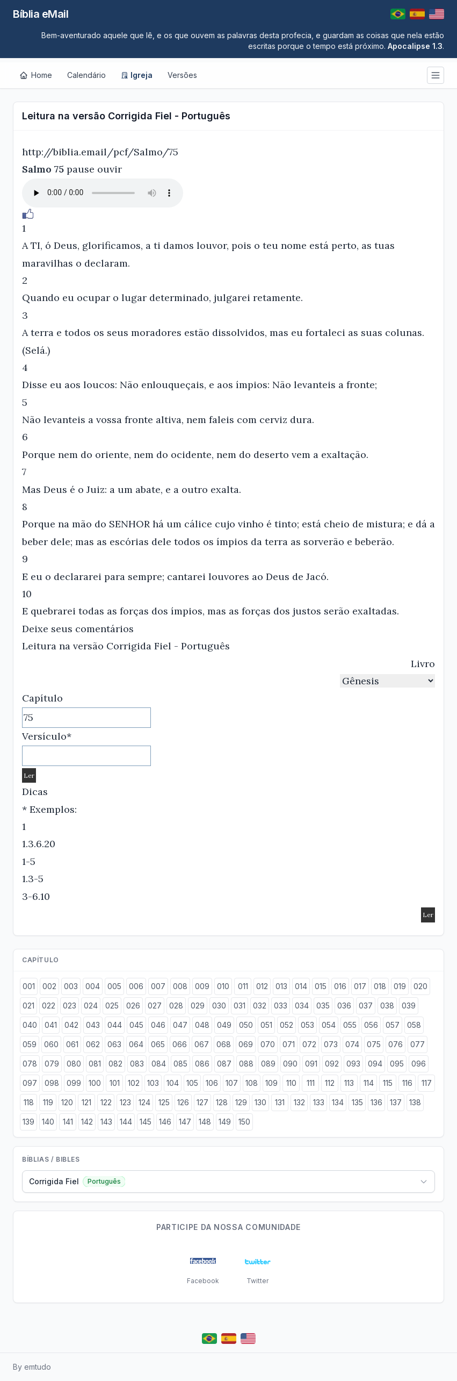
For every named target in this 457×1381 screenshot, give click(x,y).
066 (179, 1044)
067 (201, 1044)
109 (271, 1082)
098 (52, 1082)
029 (198, 1005)
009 (202, 986)
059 (30, 1044)
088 (246, 1063)
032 (259, 1005)
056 (371, 1024)
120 (67, 1102)
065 (158, 1044)
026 (133, 1005)
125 (164, 1102)
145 (145, 1121)
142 (87, 1121)
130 (260, 1102)
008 (180, 986)
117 (427, 1082)
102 (134, 1082)
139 (28, 1121)
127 (202, 1102)
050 (246, 1024)
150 (244, 1121)
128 (222, 1102)
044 (114, 1024)
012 (262, 986)
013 (281, 986)
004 (92, 986)
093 (353, 1063)
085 (180, 1063)
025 (112, 1005)
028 (176, 1005)
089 (268, 1063)
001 (29, 986)
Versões (182, 75)
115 (388, 1082)
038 (387, 1005)
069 (245, 1044)
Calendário (86, 75)
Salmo (37, 169)
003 (71, 986)
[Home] (36, 75)
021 (28, 1005)
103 (153, 1082)
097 (30, 1082)
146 (165, 1121)
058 (414, 1024)
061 (72, 1044)
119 (48, 1102)
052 (286, 1024)
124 (144, 1102)
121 (86, 1102)
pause (81, 169)
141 (68, 1121)
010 (223, 986)
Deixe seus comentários (78, 628)
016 (340, 986)
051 (266, 1024)
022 (48, 1005)
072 (309, 1044)
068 (223, 1044)
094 (375, 1063)
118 (29, 1102)
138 (415, 1102)
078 (30, 1063)
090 (290, 1063)
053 (307, 1024)
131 (280, 1102)
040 (30, 1024)
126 (183, 1102)
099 (74, 1082)
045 (136, 1024)
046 (158, 1024)
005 (114, 986)
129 (241, 1102)
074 (352, 1044)
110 (291, 1082)
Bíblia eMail (40, 14)
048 (202, 1024)
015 (321, 986)
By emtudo (32, 1366)
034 (302, 1005)
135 (357, 1102)
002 (49, 986)
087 (224, 1063)
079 (52, 1063)
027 (155, 1005)
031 (239, 1005)
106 (212, 1082)
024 (91, 1005)
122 (106, 1102)
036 (344, 1005)
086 (202, 1063)
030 (219, 1005)
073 (331, 1044)
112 (330, 1082)
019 (400, 986)
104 (172, 1082)
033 (280, 1005)
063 (114, 1044)
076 (395, 1044)
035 (323, 1005)
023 (69, 1005)
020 (420, 986)
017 (360, 986)
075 (374, 1044)
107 (232, 1082)
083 (137, 1063)
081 (95, 1063)
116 (407, 1082)
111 (311, 1082)
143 (106, 1121)
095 (397, 1063)
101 (115, 1082)
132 (299, 1102)
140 (48, 1121)
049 (224, 1024)
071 (288, 1044)
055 (350, 1024)
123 (125, 1102)
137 (396, 1102)
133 (318, 1102)
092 (332, 1063)
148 (205, 1121)
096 (418, 1063)
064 (136, 1044)
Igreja (137, 75)
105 (192, 1082)
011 (243, 986)
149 (225, 1121)
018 (380, 986)
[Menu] (435, 75)
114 (369, 1082)
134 (338, 1102)
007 (158, 986)
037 (366, 1005)
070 (267, 1044)
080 (74, 1063)
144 (126, 1121)
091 (311, 1063)
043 (93, 1024)
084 (158, 1063)
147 (185, 1121)
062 (93, 1044)
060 (51, 1044)
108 (251, 1082)
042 (71, 1024)
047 (180, 1024)
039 (409, 1005)
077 (417, 1044)
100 (95, 1082)
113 (349, 1082)
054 (329, 1024)
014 (301, 986)
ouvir (109, 169)
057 (393, 1024)
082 (115, 1063)
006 (136, 986)
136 (376, 1102)
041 (51, 1024)
